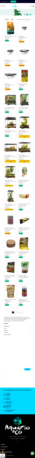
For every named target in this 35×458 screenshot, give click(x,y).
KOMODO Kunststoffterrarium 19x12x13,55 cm (23, 37)
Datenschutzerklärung (28, 376)
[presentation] (24, 373)
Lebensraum (7, 326)
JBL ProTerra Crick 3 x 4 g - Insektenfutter (10, 37)
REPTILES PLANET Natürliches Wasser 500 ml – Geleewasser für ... (24, 276)
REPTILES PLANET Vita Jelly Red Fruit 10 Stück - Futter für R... (10, 276)
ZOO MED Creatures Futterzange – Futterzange (23, 84)
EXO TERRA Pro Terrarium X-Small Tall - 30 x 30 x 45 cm (24, 131)
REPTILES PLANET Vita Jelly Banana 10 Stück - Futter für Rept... (24, 252)
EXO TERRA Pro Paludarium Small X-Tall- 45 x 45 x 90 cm (10, 205)
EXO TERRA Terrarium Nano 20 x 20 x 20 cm (10, 108)
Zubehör (6, 330)
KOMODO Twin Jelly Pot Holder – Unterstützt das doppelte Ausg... (24, 228)
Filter (7, 19)
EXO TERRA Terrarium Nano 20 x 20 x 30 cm (23, 108)
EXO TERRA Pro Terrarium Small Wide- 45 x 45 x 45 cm (24, 156)
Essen (5, 328)
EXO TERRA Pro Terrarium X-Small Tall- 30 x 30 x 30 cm (10, 131)
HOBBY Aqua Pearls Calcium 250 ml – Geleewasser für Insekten (24, 300)
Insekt (6, 323)
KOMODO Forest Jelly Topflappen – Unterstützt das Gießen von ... (10, 252)
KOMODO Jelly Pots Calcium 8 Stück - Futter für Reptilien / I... (10, 228)
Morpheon (23, 438)
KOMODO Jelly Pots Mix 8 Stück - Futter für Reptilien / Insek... (24, 205)
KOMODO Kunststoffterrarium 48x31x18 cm (9, 84)
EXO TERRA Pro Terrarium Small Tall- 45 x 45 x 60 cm (10, 181)
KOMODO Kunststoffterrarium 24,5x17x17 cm (9, 61)
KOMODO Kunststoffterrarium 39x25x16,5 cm (23, 61)
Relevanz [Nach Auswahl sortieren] (27, 19)
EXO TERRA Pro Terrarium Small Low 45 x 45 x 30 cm (10, 156)
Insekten (6, 332)
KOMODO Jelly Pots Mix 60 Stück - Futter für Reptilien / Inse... (24, 181)
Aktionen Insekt (7, 334)
